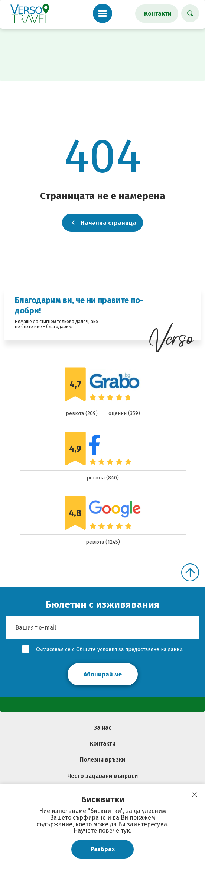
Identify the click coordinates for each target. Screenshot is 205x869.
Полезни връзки (102, 759)
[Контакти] (156, 13)
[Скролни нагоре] (190, 572)
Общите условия (96, 649)
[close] (194, 794)
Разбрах (103, 849)
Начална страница (102, 222)
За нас (102, 727)
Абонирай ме (103, 674)
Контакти (102, 743)
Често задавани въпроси (102, 775)
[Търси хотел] (190, 13)
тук (125, 830)
